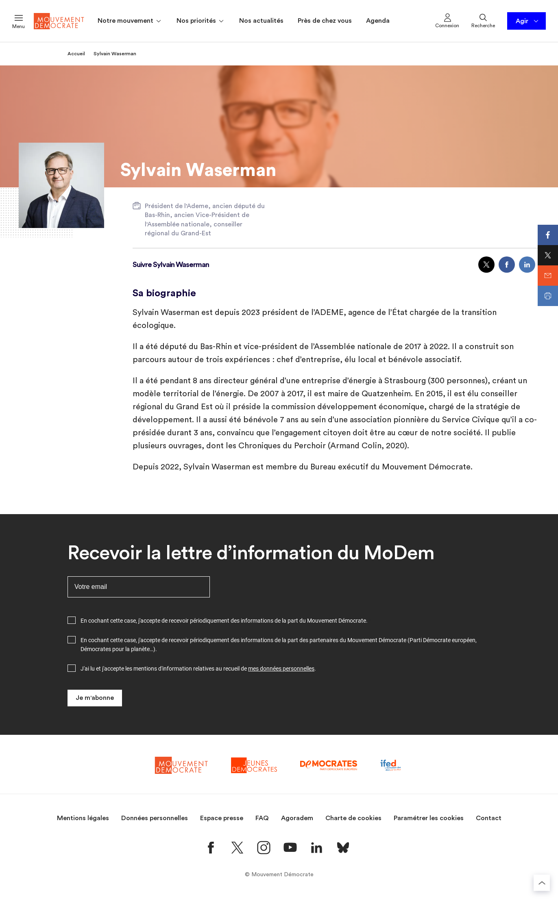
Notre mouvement (130, 21)
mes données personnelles (281, 668)
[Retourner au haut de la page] (542, 883)
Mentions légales (83, 818)
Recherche (483, 20)
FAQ (262, 818)
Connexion (447, 20)
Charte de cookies (353, 818)
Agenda (378, 20)
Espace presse (221, 818)
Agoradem (297, 818)
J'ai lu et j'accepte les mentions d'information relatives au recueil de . (198, 668)
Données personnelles (154, 818)
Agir (528, 21)
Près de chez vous (325, 20)
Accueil (76, 53)
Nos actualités (261, 20)
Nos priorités (201, 21)
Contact (488, 818)
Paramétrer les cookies (429, 818)
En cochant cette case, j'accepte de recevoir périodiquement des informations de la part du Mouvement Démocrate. (224, 620)
